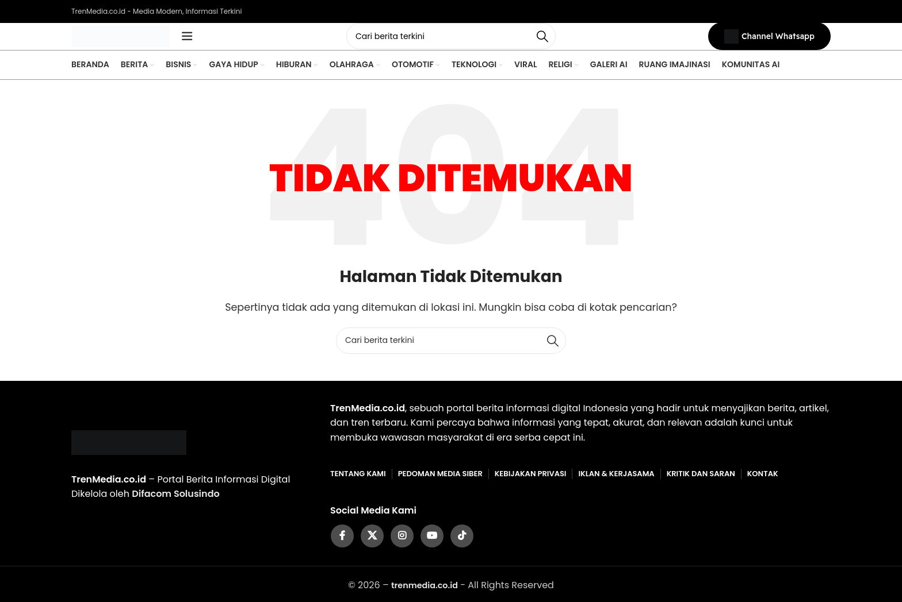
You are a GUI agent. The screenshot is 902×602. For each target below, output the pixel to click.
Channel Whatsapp (769, 43)
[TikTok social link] (461, 549)
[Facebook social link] (342, 549)
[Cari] (451, 43)
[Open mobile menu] (220, 43)
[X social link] (372, 549)
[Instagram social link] (402, 549)
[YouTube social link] (432, 549)
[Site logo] (137, 42)
